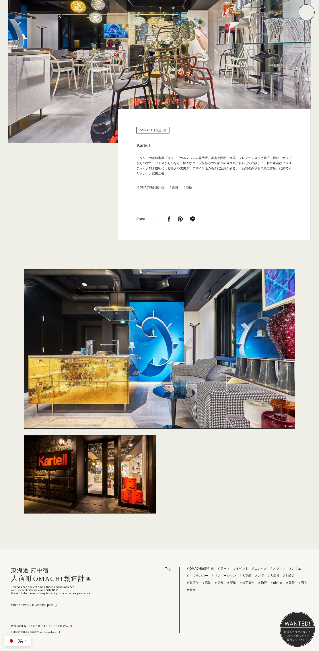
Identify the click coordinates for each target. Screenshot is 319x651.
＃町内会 (276, 582)
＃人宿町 (245, 575)
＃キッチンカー (197, 575)
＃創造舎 (288, 575)
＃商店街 (192, 582)
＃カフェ (295, 568)
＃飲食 (191, 590)
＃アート (223, 568)
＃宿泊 (206, 582)
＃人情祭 (273, 575)
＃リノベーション (223, 575)
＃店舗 (219, 582)
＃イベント (240, 568)
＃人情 (259, 575)
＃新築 (173, 187)
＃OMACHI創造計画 (150, 187)
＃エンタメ (259, 568)
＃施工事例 (247, 582)
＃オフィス (278, 568)
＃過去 (302, 582)
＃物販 (187, 187)
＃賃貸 (290, 582)
